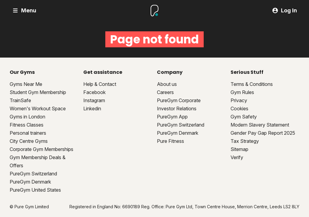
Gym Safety (244, 117)
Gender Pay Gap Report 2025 (263, 133)
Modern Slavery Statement (260, 125)
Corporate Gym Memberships (41, 149)
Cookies (239, 108)
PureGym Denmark (30, 182)
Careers (165, 92)
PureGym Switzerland (33, 174)
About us (167, 84)
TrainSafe (20, 100)
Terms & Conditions (252, 84)
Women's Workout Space (38, 108)
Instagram (94, 100)
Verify (237, 157)
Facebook (94, 92)
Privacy (239, 100)
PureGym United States (35, 190)
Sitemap (239, 149)
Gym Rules (242, 92)
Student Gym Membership (38, 92)
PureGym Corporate (179, 100)
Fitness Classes (26, 125)
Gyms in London (27, 117)
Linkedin (92, 108)
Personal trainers (28, 133)
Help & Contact (99, 84)
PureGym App (172, 117)
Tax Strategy (245, 141)
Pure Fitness (170, 141)
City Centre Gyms (29, 141)
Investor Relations (176, 108)
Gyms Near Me (26, 84)
